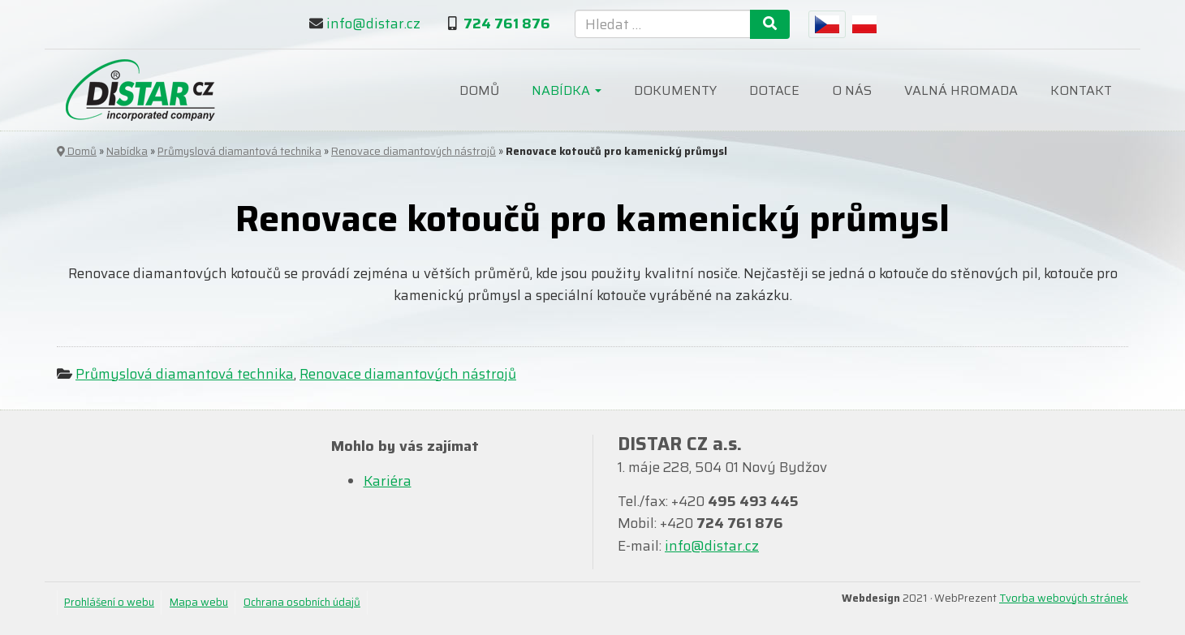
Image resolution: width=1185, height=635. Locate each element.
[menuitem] (827, 24)
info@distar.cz (373, 23)
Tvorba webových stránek (1063, 598)
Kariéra (388, 480)
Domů (479, 90)
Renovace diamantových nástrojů (413, 151)
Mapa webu (199, 602)
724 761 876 (506, 23)
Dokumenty (675, 90)
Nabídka (566, 90)
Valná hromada (961, 90)
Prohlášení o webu (109, 602)
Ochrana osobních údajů (301, 602)
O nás (852, 90)
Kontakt (1081, 90)
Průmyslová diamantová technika (239, 151)
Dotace (774, 90)
